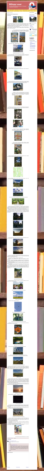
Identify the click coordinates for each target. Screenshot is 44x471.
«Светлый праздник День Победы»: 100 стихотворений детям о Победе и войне (33, 46)
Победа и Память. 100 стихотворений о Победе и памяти (32, 44)
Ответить (10, 442)
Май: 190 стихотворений (32, 47)
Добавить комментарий (10, 452)
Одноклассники (31, 26)
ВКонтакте (31, 25)
